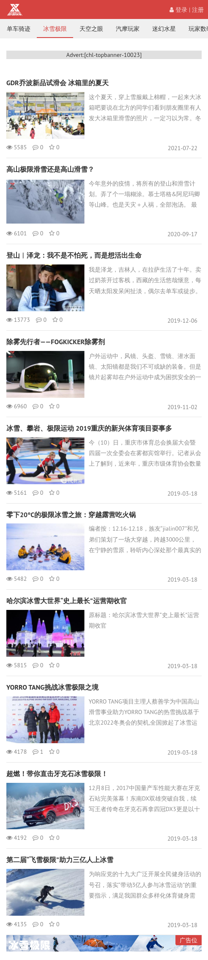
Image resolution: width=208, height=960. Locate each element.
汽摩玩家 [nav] (128, 28)
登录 (178, 9)
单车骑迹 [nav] (18, 28)
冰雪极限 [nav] (55, 28)
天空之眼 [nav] (91, 28)
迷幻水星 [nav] (164, 28)
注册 (198, 9)
